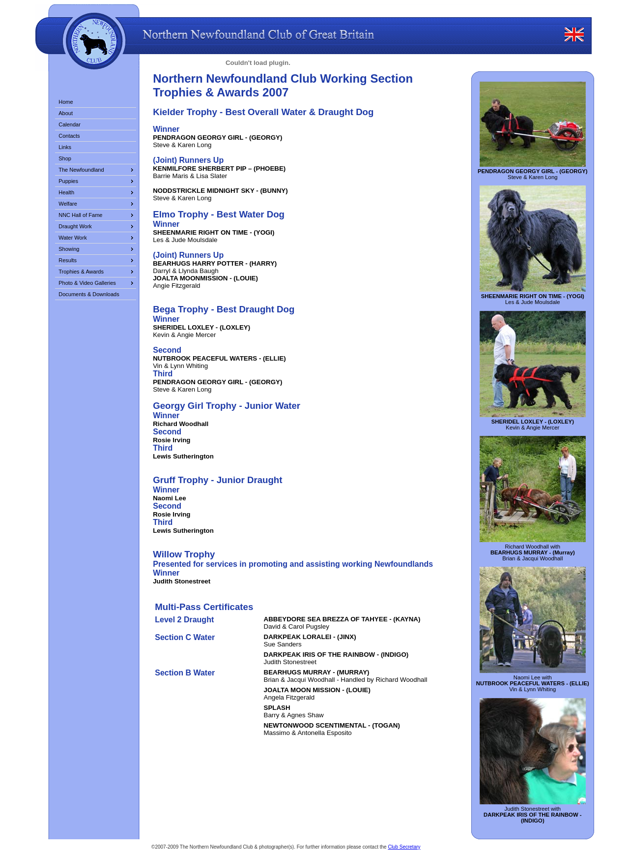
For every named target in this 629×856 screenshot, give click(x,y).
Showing (68, 249)
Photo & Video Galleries (87, 283)
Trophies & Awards (81, 272)
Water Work (72, 238)
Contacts (69, 136)
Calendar (69, 124)
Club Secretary (404, 847)
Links (64, 147)
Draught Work (75, 226)
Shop (64, 158)
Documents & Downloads (88, 294)
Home (65, 102)
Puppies (68, 181)
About (65, 113)
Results (67, 260)
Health (66, 192)
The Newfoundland (81, 170)
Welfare (67, 204)
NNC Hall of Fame (80, 215)
